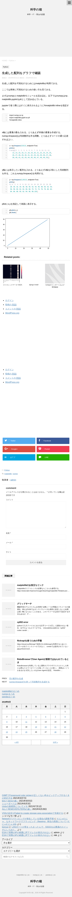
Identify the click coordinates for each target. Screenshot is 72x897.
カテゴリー (7, 847)
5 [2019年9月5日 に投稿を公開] (35, 717)
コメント (9, 500)
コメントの (13, 309)
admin (13, 480)
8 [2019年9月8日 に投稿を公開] (65, 717)
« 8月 (17, 742)
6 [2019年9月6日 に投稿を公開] (45, 717)
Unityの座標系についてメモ (15, 806)
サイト (8, 552)
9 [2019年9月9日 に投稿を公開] (6, 722)
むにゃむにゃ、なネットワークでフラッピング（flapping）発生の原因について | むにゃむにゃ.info (36, 821)
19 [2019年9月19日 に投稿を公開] (36, 727)
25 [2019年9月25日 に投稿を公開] (26, 732)
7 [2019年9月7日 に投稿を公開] (55, 717)
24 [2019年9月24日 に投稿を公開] (16, 732)
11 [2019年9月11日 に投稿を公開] (26, 722)
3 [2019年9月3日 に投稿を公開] (16, 717)
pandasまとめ (8, 697)
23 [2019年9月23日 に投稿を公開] (7, 732)
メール (9, 543)
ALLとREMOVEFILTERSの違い (17, 809)
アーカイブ (7, 839)
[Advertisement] (36, 37)
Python (7, 470)
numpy (15, 474)
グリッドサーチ (24, 604)
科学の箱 (36, 9)
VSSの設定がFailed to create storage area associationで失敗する (32, 813)
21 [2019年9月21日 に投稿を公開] (55, 727)
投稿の (10, 305)
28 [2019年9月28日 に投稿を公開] (55, 732)
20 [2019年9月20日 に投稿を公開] (46, 727)
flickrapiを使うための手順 (29, 641)
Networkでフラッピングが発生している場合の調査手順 (28, 819)
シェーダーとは (9, 803)
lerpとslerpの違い (10, 801)
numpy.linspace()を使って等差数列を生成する (29, 682)
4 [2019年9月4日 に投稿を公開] (26, 717)
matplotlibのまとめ (10, 691)
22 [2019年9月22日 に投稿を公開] (65, 727)
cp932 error (22, 622)
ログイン (9, 300)
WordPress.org (12, 313)
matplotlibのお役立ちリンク (30, 585)
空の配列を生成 (16, 678)
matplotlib (8, 474)
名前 (8, 533)
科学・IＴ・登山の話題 (36, 886)
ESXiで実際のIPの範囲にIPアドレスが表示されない (26, 832)
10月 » (55, 742)
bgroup (5, 827)
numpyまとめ (8, 694)
